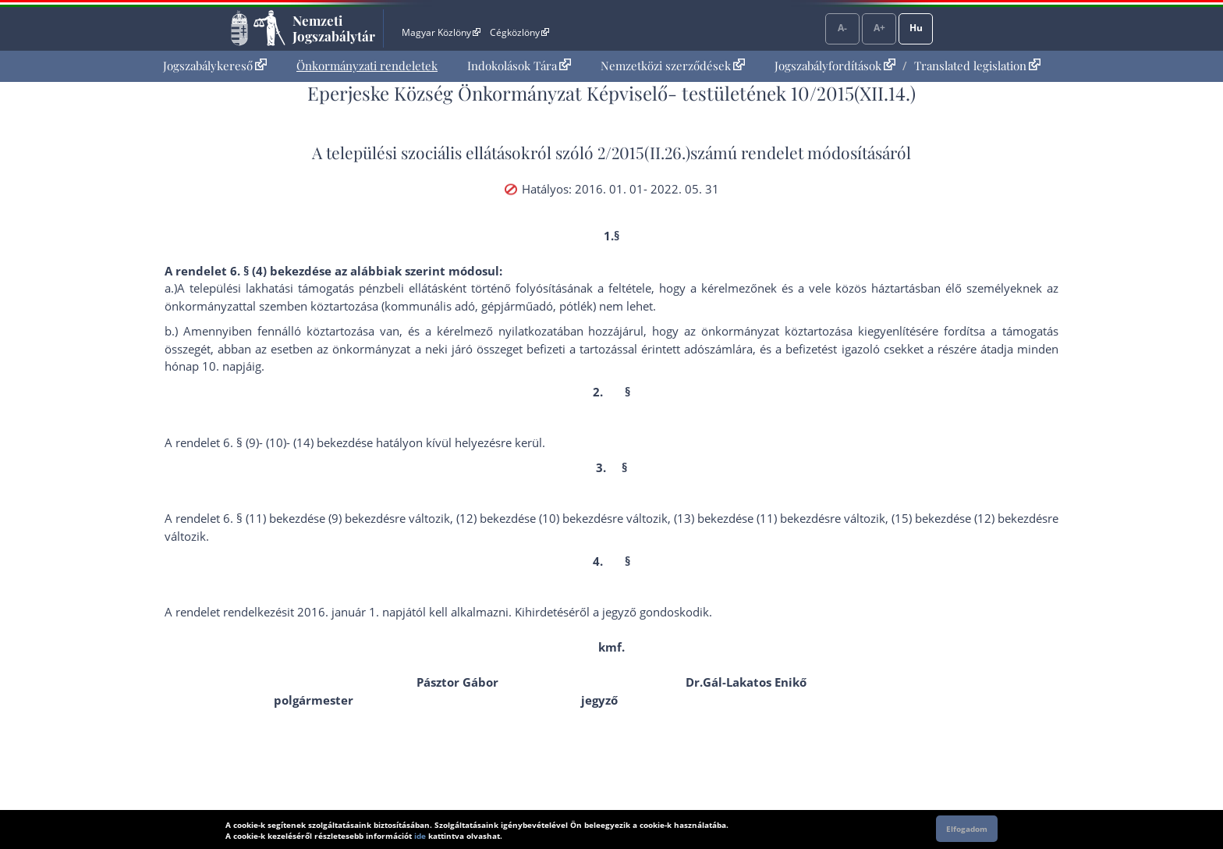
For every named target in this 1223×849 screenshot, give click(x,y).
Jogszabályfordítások (835, 65)
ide (420, 835)
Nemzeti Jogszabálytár (333, 28)
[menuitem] (215, 66)
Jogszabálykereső (215, 65)
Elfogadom (966, 828)
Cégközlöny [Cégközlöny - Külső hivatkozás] (519, 32)
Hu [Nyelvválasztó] (916, 27)
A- (842, 27)
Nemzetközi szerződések (673, 65)
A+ (879, 27)
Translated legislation (977, 65)
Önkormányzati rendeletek (367, 65)
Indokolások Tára (519, 65)
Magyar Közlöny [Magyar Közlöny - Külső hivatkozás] (441, 32)
